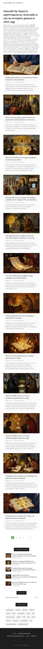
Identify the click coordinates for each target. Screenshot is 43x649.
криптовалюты (9, 610)
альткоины (24, 610)
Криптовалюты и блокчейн (12, 597)
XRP (31, 620)
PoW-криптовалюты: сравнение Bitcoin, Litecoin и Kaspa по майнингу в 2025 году (20, 237)
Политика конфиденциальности (15, 636)
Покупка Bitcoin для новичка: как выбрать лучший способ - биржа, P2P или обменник (21, 198)
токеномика (15, 620)
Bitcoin (14, 613)
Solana (28, 613)
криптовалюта (21, 613)
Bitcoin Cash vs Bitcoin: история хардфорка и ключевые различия (21, 158)
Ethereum (32, 610)
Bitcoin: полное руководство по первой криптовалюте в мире (20, 357)
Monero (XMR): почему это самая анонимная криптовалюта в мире (17, 397)
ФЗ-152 (27, 636)
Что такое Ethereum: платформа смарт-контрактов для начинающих (19, 277)
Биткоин (8, 620)
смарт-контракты (10, 617)
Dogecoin (19, 617)
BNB (24, 617)
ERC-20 (33, 617)
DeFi (33, 613)
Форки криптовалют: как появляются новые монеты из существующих (21, 78)
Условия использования (23, 633)
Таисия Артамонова (19, 82)
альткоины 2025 (24, 620)
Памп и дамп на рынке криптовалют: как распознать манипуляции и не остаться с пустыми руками (20, 118)
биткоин (8, 613)
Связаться (33, 636)
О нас (14, 633)
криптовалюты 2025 (23, 624)
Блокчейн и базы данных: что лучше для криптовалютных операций (20, 517)
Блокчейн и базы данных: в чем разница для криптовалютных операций (21, 477)
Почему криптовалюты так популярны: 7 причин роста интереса (20, 317)
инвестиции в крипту (11, 624)
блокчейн (18, 610)
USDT (28, 617)
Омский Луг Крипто (13, 3)
